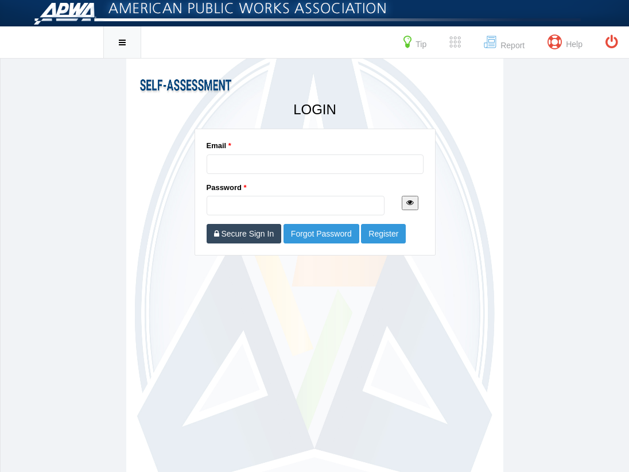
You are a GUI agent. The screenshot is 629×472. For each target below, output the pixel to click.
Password (227, 187)
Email (219, 145)
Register (383, 233)
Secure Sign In (244, 233)
